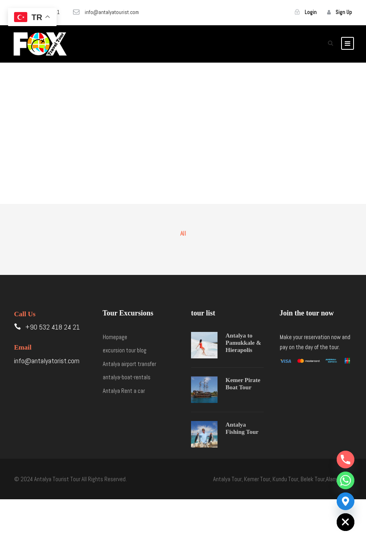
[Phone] (345, 459)
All (183, 233)
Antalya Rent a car (124, 391)
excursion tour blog (124, 350)
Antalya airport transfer (129, 364)
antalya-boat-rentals (126, 377)
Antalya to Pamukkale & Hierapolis (243, 342)
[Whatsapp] (345, 480)
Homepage (115, 337)
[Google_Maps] (345, 501)
